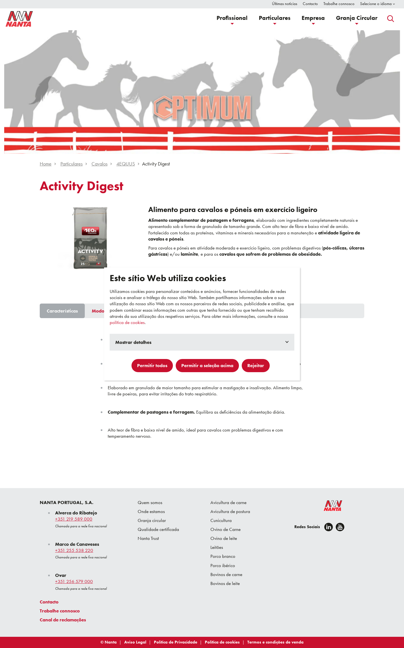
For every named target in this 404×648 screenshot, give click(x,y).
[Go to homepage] (19, 19)
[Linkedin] (328, 527)
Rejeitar (255, 365)
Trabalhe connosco (60, 611)
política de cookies (127, 322)
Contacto (49, 602)
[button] (232, 18)
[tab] (62, 311)
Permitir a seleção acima (207, 365)
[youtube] (340, 527)
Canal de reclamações (63, 620)
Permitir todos (152, 365)
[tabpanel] (202, 389)
